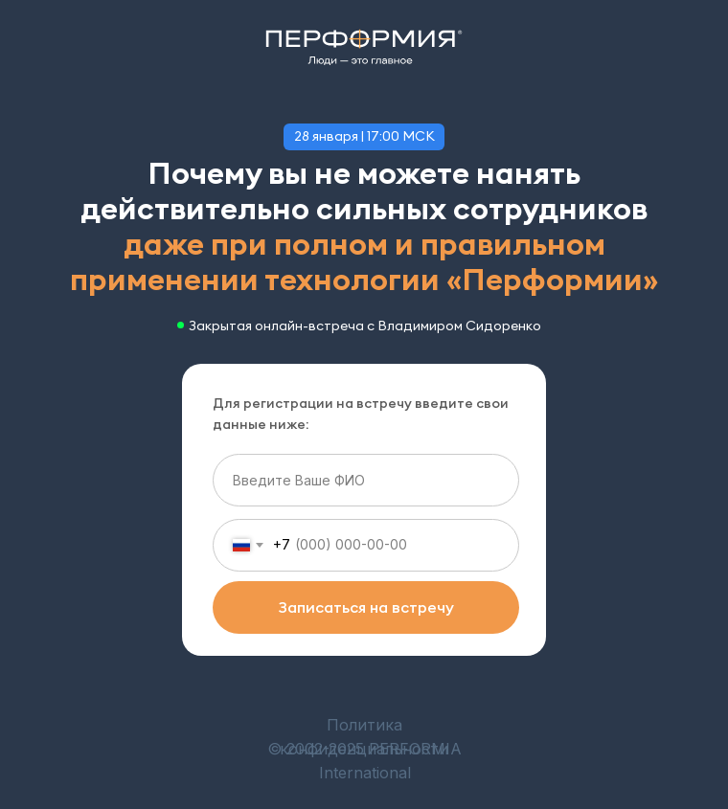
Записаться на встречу (366, 607)
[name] (366, 480)
